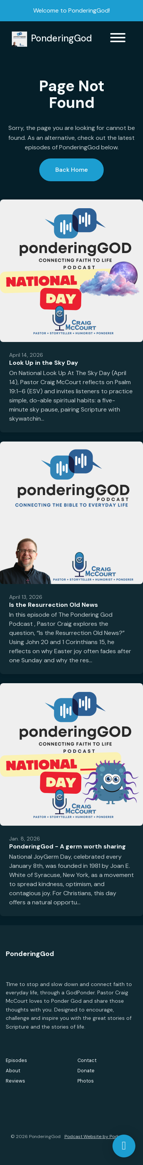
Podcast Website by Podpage (96, 1136)
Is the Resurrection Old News (53, 605)
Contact (86, 1060)
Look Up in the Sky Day (43, 363)
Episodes (16, 1060)
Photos (85, 1081)
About (13, 1070)
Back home (71, 170)
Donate (86, 1070)
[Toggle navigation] (117, 39)
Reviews (15, 1081)
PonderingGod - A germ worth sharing (67, 846)
